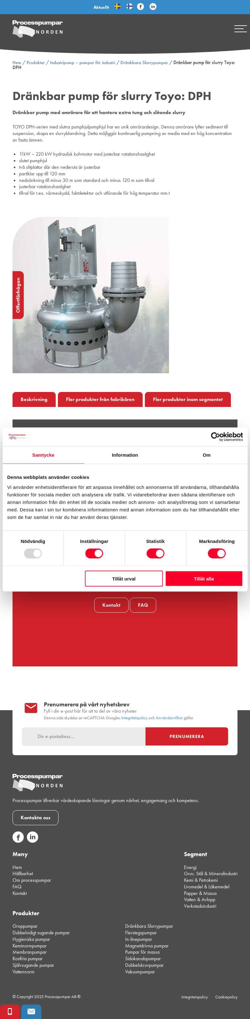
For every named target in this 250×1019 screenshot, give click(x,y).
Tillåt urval (123, 578)
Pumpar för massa (142, 952)
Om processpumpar (32, 880)
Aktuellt (101, 7)
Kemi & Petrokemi (201, 880)
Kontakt (111, 605)
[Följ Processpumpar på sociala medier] (140, 7)
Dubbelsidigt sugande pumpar (41, 932)
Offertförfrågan (18, 295)
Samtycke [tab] (43, 455)
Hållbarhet (23, 873)
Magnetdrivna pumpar (147, 945)
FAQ (143, 605)
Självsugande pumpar (33, 965)
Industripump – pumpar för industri (82, 62)
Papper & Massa (200, 893)
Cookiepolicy (226, 997)
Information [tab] (125, 455)
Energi (190, 867)
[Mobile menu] (240, 28)
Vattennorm (23, 971)
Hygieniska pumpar (31, 939)
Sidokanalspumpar (143, 958)
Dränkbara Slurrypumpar (144, 62)
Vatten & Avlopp (199, 899)
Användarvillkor (169, 717)
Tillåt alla (204, 578)
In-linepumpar (138, 939)
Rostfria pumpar (28, 958)
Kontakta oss (35, 817)
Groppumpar (25, 926)
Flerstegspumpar (141, 932)
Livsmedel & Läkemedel (206, 886)
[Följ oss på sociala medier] (18, 841)
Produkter (36, 62)
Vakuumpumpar (140, 971)
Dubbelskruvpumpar (144, 965)
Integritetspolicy (134, 717)
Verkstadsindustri (200, 906)
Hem (17, 62)
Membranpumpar (30, 952)
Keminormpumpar (30, 945)
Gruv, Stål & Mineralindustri (210, 873)
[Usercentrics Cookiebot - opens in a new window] (215, 437)
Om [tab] (207, 455)
